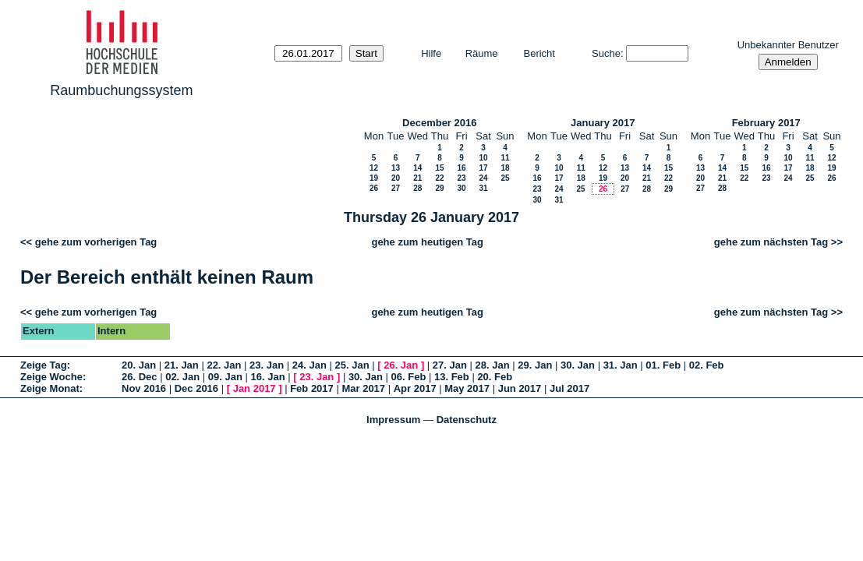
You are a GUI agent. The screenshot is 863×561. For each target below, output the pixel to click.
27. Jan (450, 365)
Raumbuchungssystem (121, 90)
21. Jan (181, 365)
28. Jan (493, 365)
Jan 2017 (254, 388)
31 (483, 188)
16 (461, 168)
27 (395, 188)
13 (395, 168)
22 (439, 178)
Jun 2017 (520, 388)
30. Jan (578, 365)
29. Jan (535, 365)
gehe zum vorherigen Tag (96, 242)
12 (374, 168)
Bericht (539, 53)
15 (439, 168)
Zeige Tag (43, 365)
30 (461, 188)
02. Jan (182, 377)
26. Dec (139, 377)
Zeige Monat (50, 388)
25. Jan (352, 365)
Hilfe (431, 53)
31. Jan (620, 365)
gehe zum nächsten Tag (771, 242)
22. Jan (224, 365)
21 (417, 178)
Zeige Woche (51, 377)
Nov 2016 (144, 388)
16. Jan (268, 377)
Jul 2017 (569, 388)
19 (374, 178)
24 (483, 178)
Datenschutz (467, 419)
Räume (481, 53)
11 (504, 157)
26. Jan (401, 365)
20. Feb (494, 377)
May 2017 (467, 388)
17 (483, 168)
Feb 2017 (312, 388)
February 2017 (766, 123)
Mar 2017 (363, 388)
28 (417, 188)
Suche (606, 53)
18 (504, 168)
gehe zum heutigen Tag (427, 242)
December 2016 (439, 123)
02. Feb (706, 365)
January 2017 (603, 123)
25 (504, 178)
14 (417, 168)
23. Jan (266, 365)
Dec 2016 (196, 388)
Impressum (393, 419)
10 (483, 157)
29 (439, 188)
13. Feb (451, 377)
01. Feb (663, 365)
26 (374, 188)
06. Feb (408, 377)
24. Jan (309, 365)
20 (395, 178)
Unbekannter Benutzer (788, 45)
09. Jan (225, 377)
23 (461, 178)
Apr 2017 (415, 388)
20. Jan (139, 365)
